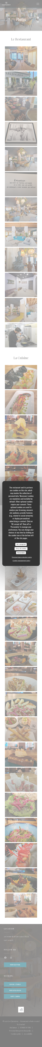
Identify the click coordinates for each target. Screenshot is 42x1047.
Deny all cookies (21, 548)
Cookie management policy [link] (21, 560)
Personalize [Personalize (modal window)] (21, 553)
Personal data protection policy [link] (22, 557)
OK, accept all (21, 544)
